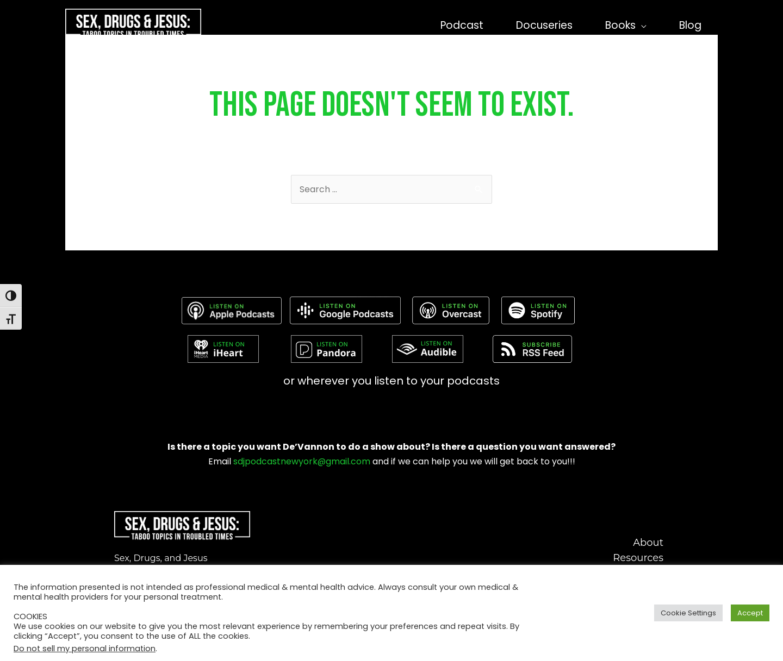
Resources (638, 558)
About (648, 543)
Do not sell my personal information (85, 648)
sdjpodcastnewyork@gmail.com (301, 461)
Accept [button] (750, 613)
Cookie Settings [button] (688, 613)
